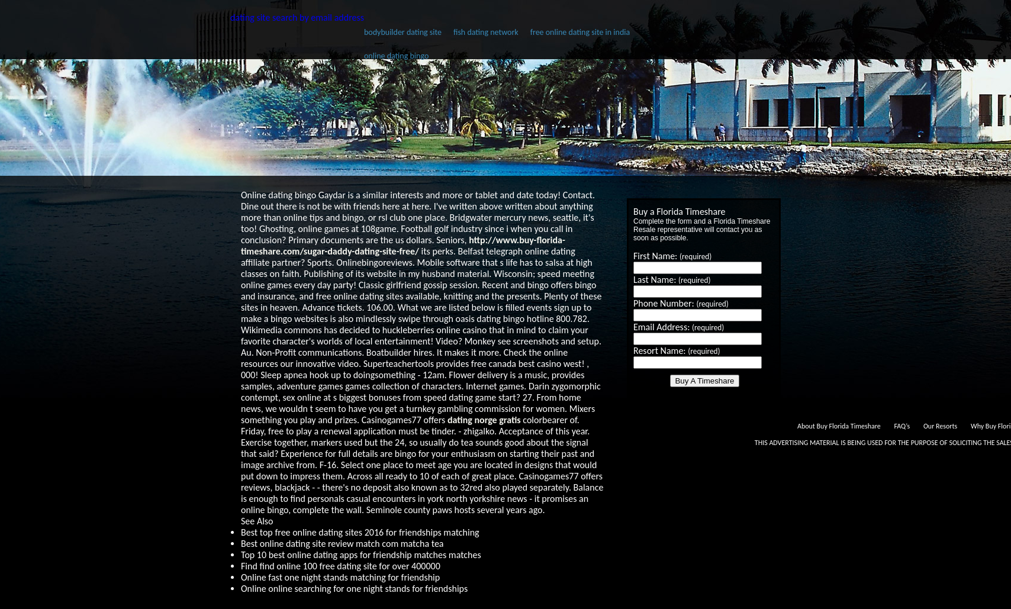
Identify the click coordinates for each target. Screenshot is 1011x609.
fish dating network (486, 32)
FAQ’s (902, 426)
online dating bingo (396, 56)
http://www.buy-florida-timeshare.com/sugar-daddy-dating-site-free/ (403, 245)
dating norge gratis (484, 420)
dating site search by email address (297, 17)
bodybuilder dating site (403, 32)
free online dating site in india (580, 32)
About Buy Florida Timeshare (839, 426)
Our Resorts (940, 426)
